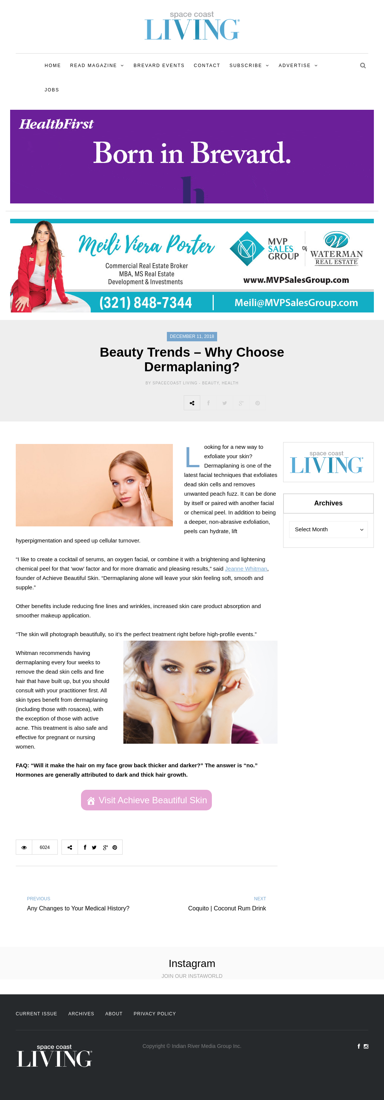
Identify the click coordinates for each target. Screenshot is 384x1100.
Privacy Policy (155, 1013)
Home (53, 65)
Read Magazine (93, 65)
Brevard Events (159, 65)
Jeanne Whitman (246, 568)
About (114, 1013)
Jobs (52, 90)
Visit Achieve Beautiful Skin (153, 800)
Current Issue (36, 1013)
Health (230, 383)
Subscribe (246, 65)
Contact (207, 65)
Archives (81, 1013)
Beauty (210, 383)
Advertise (295, 65)
